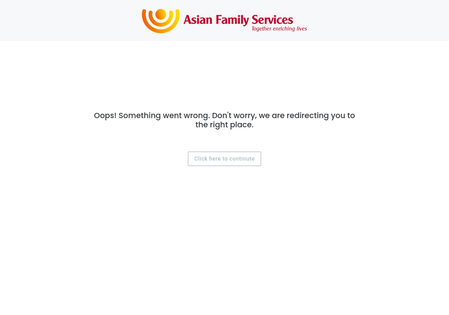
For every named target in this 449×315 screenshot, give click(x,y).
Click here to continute (224, 158)
